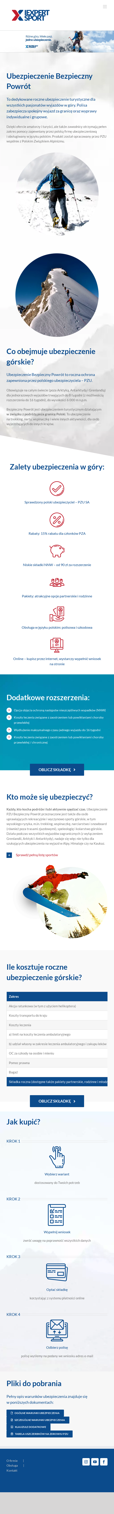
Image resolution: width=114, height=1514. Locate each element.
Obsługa (12, 1465)
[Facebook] (103, 1462)
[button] (57, 855)
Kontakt (12, 1470)
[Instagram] (86, 1462)
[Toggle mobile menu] (105, 6)
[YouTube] (95, 1462)
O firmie (12, 1460)
